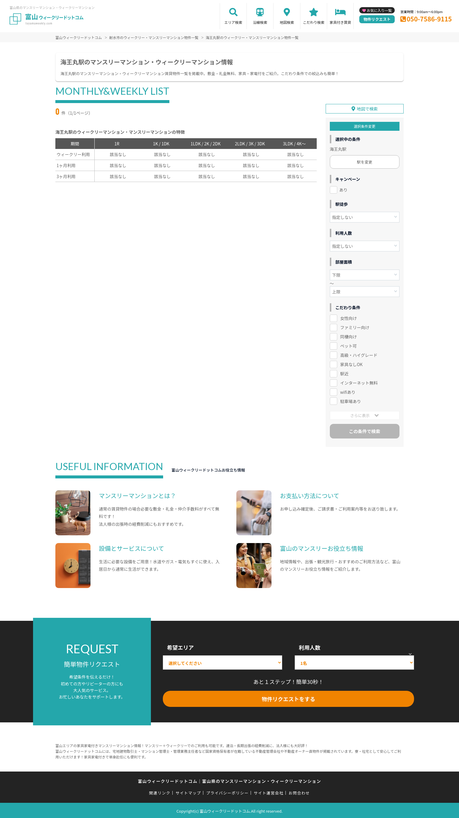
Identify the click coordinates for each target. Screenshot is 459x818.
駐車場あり (350, 400)
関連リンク (160, 792)
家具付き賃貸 (340, 22)
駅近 (344, 373)
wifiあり (347, 391)
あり (343, 189)
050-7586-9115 (429, 18)
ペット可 (348, 345)
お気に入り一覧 (379, 10)
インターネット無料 (359, 382)
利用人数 (309, 646)
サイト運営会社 (268, 792)
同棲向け (348, 336)
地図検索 (287, 22)
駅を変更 (364, 161)
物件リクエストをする (288, 698)
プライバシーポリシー (227, 792)
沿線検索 (260, 22)
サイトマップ (188, 792)
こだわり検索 (313, 22)
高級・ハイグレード (358, 354)
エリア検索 (233, 22)
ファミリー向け (354, 326)
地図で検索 (367, 108)
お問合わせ (299, 792)
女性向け (348, 317)
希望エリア (180, 646)
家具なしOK (351, 363)
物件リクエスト (377, 19)
